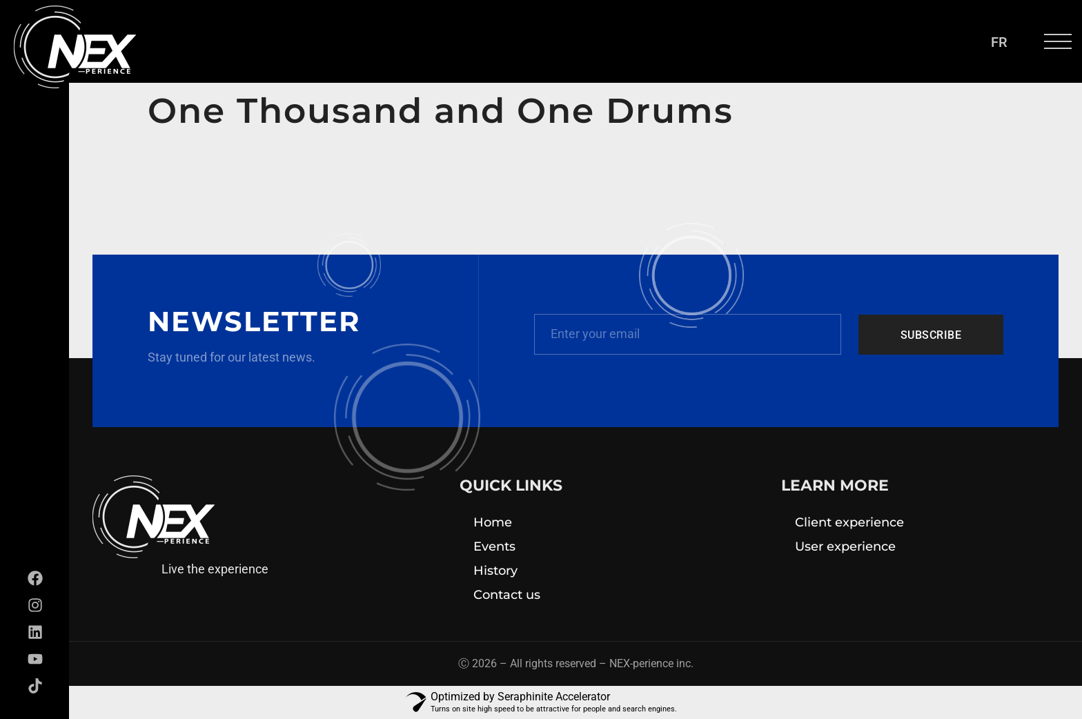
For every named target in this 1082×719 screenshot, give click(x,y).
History (495, 570)
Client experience (849, 522)
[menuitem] (999, 41)
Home (492, 522)
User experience (845, 546)
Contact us (506, 594)
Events (494, 546)
